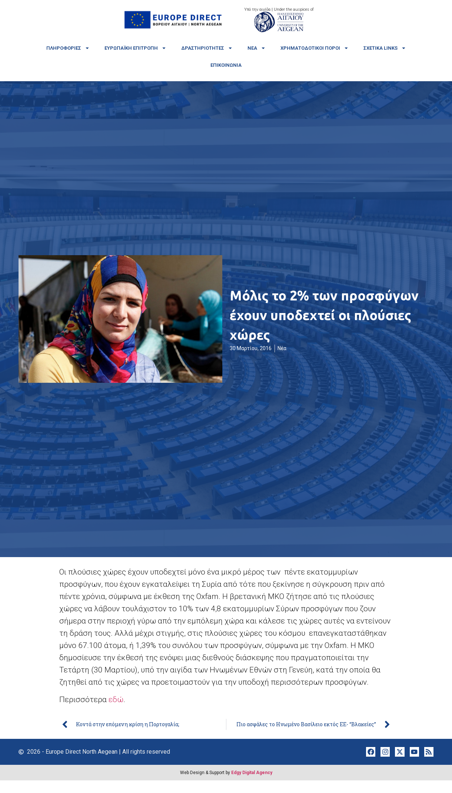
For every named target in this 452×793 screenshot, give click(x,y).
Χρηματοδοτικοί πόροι (314, 48)
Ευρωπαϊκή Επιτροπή (135, 48)
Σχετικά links (384, 48)
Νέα (256, 48)
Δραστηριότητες (207, 48)
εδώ (116, 699)
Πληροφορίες (68, 48)
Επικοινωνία (226, 65)
